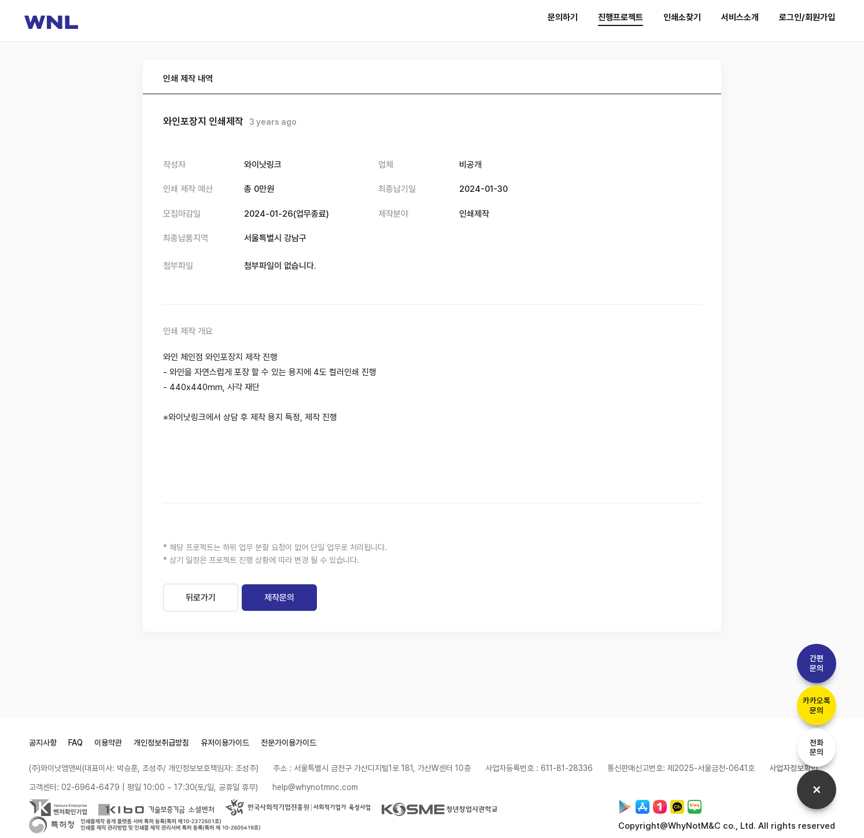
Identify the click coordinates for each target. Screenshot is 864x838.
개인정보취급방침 (161, 746)
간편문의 (815, 658)
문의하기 (563, 17)
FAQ (75, 746)
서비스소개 (740, 17)
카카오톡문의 (815, 701)
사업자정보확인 (793, 772)
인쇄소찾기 (682, 17)
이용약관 (108, 746)
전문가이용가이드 (288, 746)
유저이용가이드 (225, 746)
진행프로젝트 (620, 17)
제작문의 (279, 601)
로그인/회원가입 (807, 17)
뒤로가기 (201, 601)
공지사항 (43, 746)
